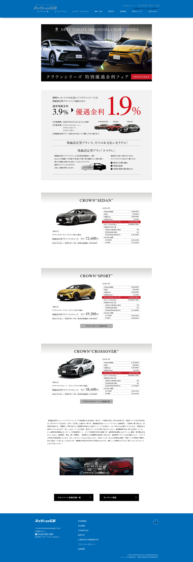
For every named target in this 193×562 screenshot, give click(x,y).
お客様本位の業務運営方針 (88, 540)
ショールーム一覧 (42, 11)
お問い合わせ (152, 11)
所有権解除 (82, 521)
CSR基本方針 (83, 530)
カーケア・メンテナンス (80, 11)
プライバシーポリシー (86, 544)
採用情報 (123, 11)
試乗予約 (111, 11)
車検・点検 (98, 11)
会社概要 (81, 526)
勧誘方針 (81, 535)
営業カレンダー (137, 11)
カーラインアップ (60, 11)
